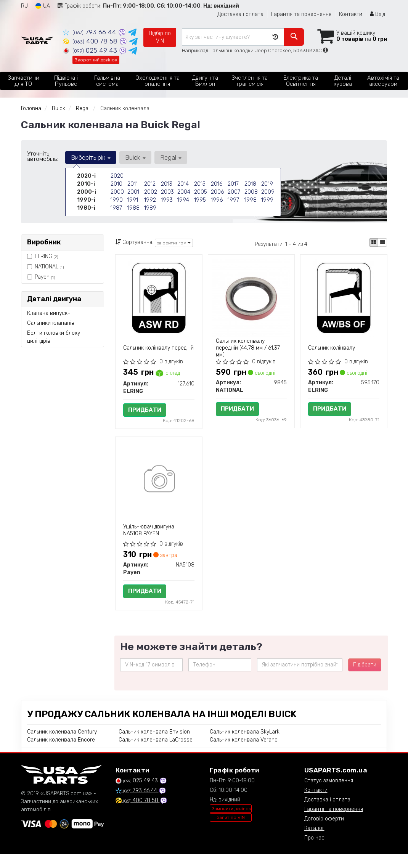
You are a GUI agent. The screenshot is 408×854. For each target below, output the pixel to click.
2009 (268, 192)
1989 (150, 208)
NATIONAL (45, 266)
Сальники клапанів (50, 323)
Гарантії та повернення (333, 809)
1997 (233, 200)
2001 (133, 192)
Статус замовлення (328, 780)
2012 (150, 184)
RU (24, 6)
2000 (117, 192)
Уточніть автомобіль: (42, 156)
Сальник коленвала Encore (61, 740)
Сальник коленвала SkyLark (244, 732)
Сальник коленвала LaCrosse (156, 740)
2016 (216, 184)
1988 (133, 208)
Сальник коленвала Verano (244, 740)
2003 (167, 192)
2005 (200, 192)
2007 (234, 192)
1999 (267, 200)
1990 (117, 200)
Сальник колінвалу (331, 348)
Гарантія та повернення (301, 14)
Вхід (377, 14)
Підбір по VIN (160, 37)
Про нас (314, 838)
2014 (183, 184)
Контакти (350, 14)
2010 (116, 184)
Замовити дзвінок (231, 808)
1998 (250, 200)
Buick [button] (135, 157)
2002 (150, 192)
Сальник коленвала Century (62, 732)
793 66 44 (90, 32)
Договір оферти (324, 818)
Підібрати (364, 664)
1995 (200, 200)
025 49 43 (91, 50)
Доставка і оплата (240, 14)
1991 (132, 200)
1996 (217, 200)
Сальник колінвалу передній (158, 348)
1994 (183, 200)
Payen (41, 277)
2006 (217, 192)
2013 (166, 184)
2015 (200, 184)
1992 (150, 200)
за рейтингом (174, 243)
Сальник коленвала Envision (154, 732)
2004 (183, 192)
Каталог (314, 828)
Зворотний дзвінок (96, 60)
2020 (117, 176)
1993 (167, 200)
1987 (116, 208)
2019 (267, 184)
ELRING (42, 256)
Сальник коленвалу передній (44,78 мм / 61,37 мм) (248, 348)
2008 (251, 192)
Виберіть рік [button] (91, 157)
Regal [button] (171, 157)
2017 (233, 184)
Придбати (144, 409)
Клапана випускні (49, 313)
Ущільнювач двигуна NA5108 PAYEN (148, 530)
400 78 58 (91, 41)
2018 (250, 184)
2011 (132, 184)
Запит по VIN (231, 817)
